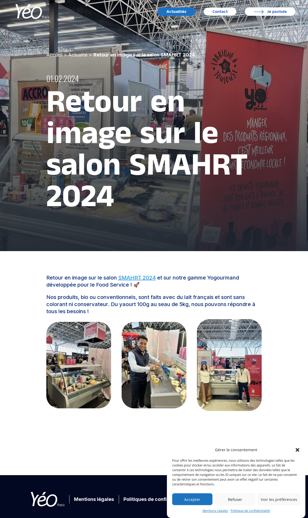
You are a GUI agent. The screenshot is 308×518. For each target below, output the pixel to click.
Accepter (192, 499)
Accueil (54, 55)
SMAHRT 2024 (137, 278)
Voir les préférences (279, 499)
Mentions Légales (215, 511)
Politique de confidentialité (250, 511)
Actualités (176, 12)
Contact (220, 12)
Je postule (277, 12)
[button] (297, 450)
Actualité (77, 55)
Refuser (235, 499)
